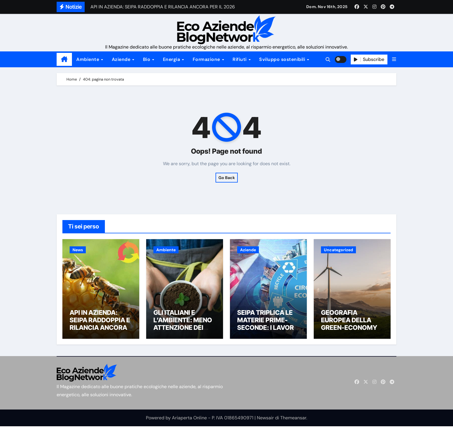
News (78, 249)
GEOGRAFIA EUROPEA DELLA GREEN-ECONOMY (349, 321)
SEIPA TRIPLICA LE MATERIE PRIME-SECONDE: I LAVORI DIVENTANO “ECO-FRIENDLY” (266, 329)
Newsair (265, 419)
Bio (147, 59)
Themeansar (293, 419)
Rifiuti (240, 59)
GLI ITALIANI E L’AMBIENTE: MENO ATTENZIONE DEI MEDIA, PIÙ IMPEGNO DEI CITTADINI (182, 333)
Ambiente (88, 59)
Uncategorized (338, 249)
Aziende (122, 59)
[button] (394, 59)
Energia (172, 59)
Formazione (207, 59)
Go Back (226, 177)
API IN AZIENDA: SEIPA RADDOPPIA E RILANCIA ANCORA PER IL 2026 (100, 325)
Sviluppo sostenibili (283, 59)
